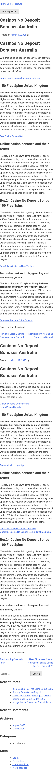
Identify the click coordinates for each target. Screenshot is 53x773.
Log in (15, 757)
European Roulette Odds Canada (16, 320)
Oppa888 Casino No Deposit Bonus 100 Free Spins (25, 532)
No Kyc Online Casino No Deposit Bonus (32, 702)
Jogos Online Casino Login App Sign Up (20, 78)
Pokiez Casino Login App (12, 465)
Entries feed (18, 761)
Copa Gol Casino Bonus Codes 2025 (18, 528)
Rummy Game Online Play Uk (27, 692)
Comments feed (20, 764)
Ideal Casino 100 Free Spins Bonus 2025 (32, 689)
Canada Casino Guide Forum (14, 403)
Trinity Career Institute (11, 4)
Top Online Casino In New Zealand (17, 266)
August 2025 (18, 725)
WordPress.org (19, 768)
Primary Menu (9, 11)
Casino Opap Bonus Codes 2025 (28, 699)
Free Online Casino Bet (11, 136)
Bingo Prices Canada (10, 407)
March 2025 (18, 728)
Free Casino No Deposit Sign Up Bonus (31, 695)
